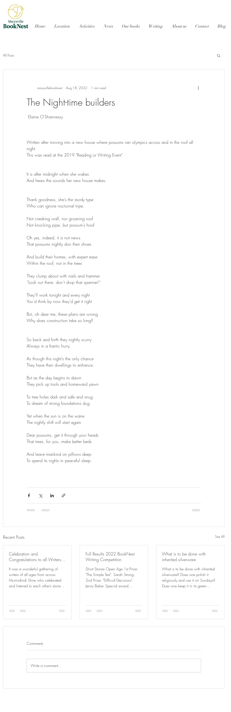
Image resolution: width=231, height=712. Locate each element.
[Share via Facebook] (29, 495)
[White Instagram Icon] (202, 707)
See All (220, 536)
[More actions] (198, 88)
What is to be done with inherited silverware (184, 556)
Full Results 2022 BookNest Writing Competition (110, 556)
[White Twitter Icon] (189, 707)
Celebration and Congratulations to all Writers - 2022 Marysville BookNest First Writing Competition (37, 556)
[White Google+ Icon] (196, 707)
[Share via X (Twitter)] (40, 495)
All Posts (8, 55)
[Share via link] (63, 495)
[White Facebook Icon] (183, 707)
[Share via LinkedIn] (52, 495)
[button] (218, 55)
